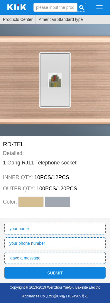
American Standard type (61, 19)
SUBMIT (55, 273)
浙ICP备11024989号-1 (70, 296)
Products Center (18, 19)
